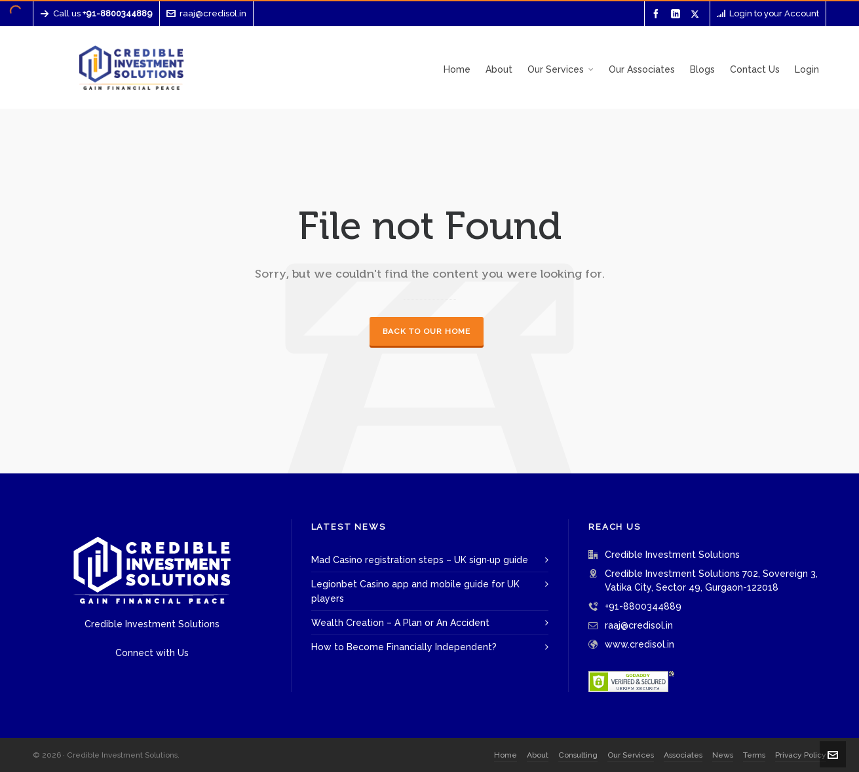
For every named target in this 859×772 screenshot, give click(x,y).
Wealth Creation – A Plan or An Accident (400, 622)
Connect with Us (152, 653)
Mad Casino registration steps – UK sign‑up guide (420, 560)
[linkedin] (677, 14)
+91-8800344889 (643, 606)
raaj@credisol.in (206, 13)
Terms (754, 755)
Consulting (578, 755)
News (722, 755)
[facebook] (657, 14)
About (537, 755)
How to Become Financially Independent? (404, 647)
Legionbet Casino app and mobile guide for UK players (415, 591)
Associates (683, 755)
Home (505, 755)
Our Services (630, 755)
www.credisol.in (639, 644)
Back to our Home (426, 331)
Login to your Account (768, 13)
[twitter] (697, 13)
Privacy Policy (800, 755)
